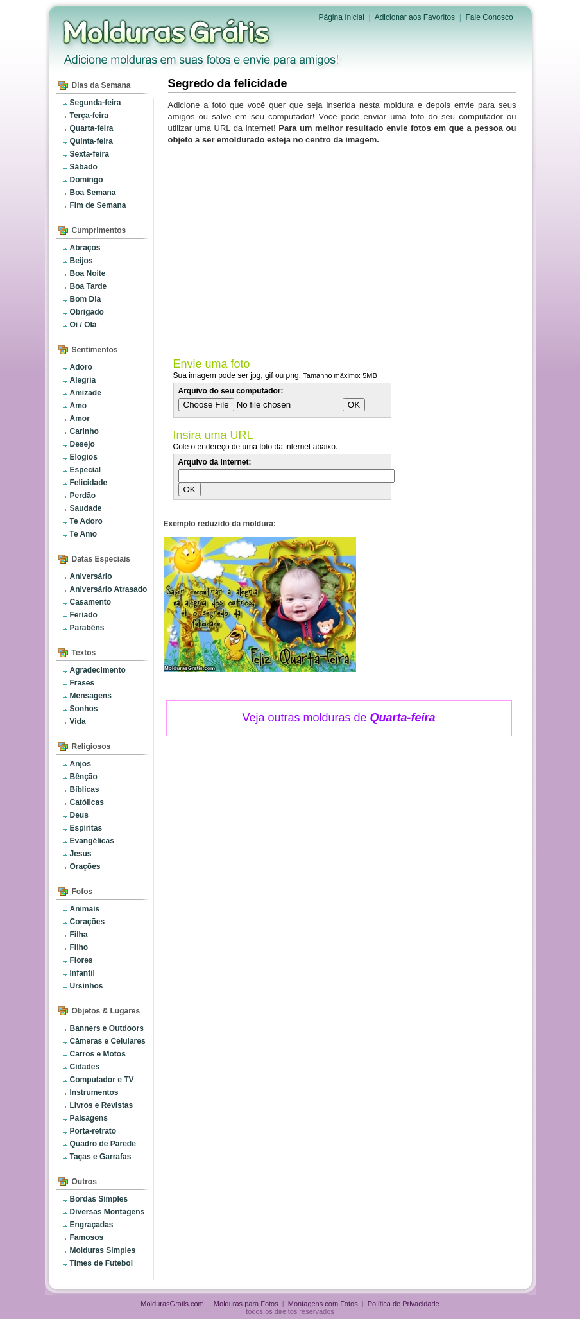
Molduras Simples (103, 1250)
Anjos (80, 763)
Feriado (84, 614)
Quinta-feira (91, 141)
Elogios (84, 457)
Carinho (84, 431)
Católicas (87, 802)
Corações (87, 921)
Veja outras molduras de (338, 717)
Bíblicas (84, 789)
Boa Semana (93, 192)
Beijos (81, 260)
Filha (79, 934)
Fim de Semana (98, 205)
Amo (78, 405)
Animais (85, 908)
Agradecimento (98, 670)
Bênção (84, 776)
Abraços (85, 247)
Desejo (82, 444)
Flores (81, 960)
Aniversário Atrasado (109, 589)
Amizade (85, 392)
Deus (79, 815)
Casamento (91, 602)
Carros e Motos (98, 1053)
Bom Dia (85, 299)
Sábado (84, 166)
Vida (78, 721)
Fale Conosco (489, 17)
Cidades (85, 1066)
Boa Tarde (88, 286)
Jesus (81, 853)
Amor (80, 418)
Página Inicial (341, 17)
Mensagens (91, 695)
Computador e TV (102, 1079)
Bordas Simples (99, 1198)
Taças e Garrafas (101, 1156)
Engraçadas (92, 1224)
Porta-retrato (93, 1130)
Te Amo (84, 534)
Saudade (86, 508)
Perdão (83, 495)
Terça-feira (89, 115)
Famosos (87, 1237)
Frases (82, 682)
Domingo (86, 179)
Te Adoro (86, 521)
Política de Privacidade (403, 1303)
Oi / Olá (83, 324)
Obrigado (87, 311)
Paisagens (89, 1118)
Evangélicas (92, 840)
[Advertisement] (344, 248)
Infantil (82, 973)
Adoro (81, 367)
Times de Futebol (101, 1263)
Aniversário (91, 576)
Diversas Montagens (107, 1211)
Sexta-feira (89, 154)
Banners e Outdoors (107, 1028)
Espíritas (86, 827)
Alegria (83, 379)
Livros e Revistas (101, 1105)
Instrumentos (94, 1092)
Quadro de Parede (103, 1143)
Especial (85, 469)
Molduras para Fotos (167, 32)
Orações (85, 866)
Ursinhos (86, 985)
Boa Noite (88, 273)
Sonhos (84, 708)
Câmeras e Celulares (108, 1041)
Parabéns (87, 627)
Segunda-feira (95, 102)
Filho (79, 947)
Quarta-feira (92, 128)
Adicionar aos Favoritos (415, 17)
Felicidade (89, 482)
